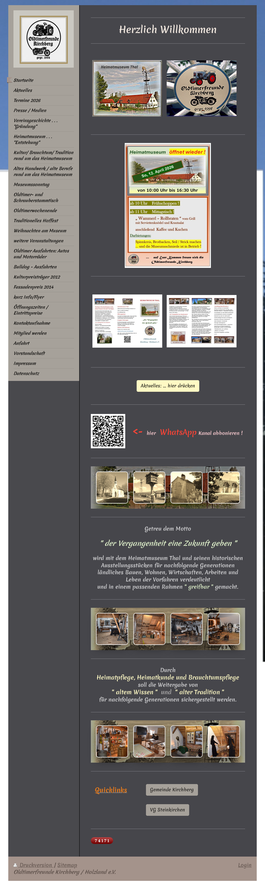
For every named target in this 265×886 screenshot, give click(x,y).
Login (245, 865)
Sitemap (67, 865)
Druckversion (33, 865)
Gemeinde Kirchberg (172, 789)
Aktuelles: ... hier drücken (168, 385)
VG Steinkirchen (167, 810)
